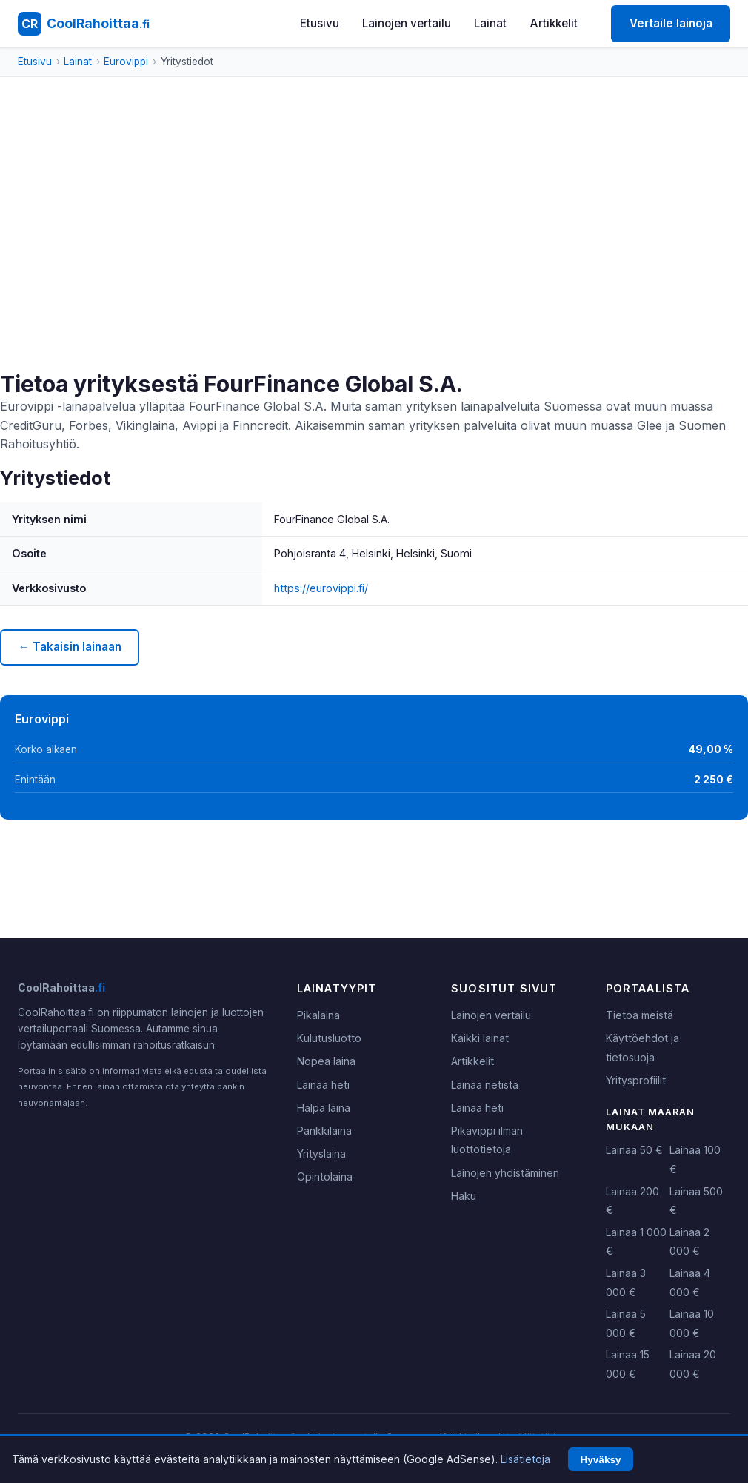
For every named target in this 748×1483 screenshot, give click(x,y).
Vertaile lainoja (671, 23)
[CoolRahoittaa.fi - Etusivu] (84, 24)
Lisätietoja (525, 1459)
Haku (463, 1196)
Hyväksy (600, 1459)
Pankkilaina (324, 1130)
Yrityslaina (321, 1153)
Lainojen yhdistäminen (505, 1173)
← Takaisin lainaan (69, 647)
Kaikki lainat (480, 1038)
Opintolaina (325, 1176)
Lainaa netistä (484, 1084)
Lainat (490, 23)
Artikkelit (554, 23)
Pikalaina (318, 1015)
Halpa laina (323, 1107)
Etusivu (319, 23)
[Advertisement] (374, 259)
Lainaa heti (323, 1084)
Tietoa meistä (639, 1015)
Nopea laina (326, 1061)
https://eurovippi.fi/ (321, 588)
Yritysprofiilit (636, 1080)
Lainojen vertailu (406, 23)
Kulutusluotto (329, 1038)
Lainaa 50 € (634, 1150)
